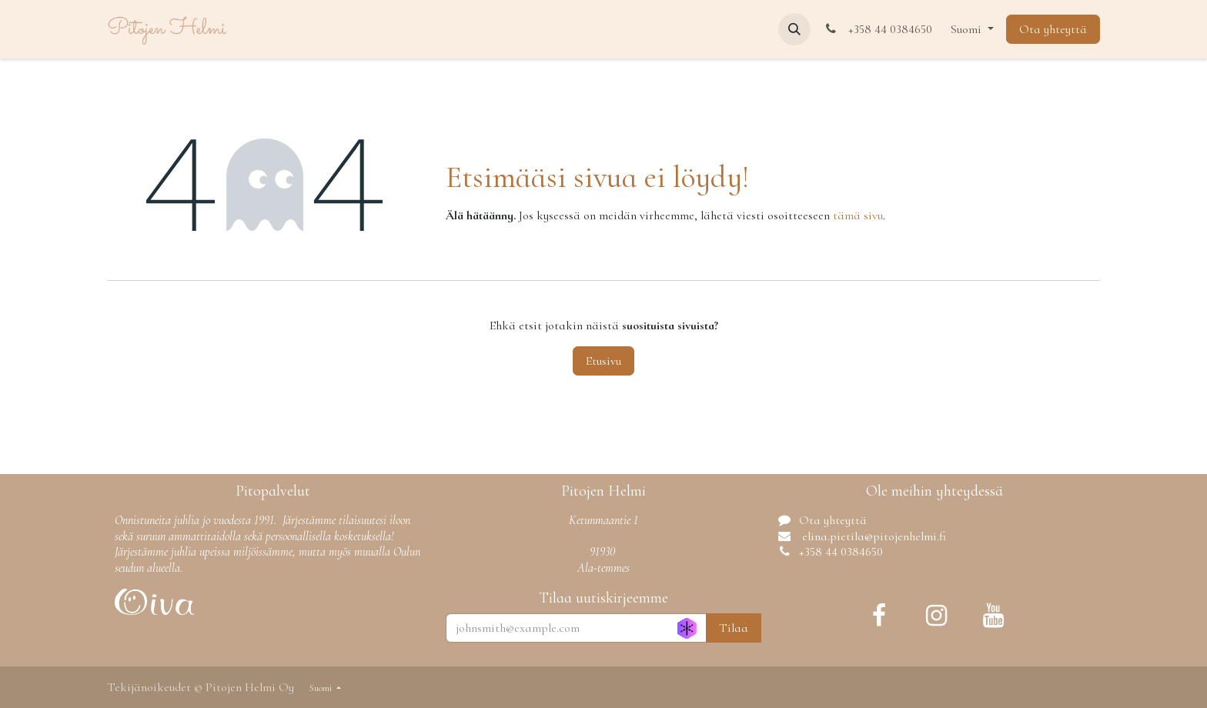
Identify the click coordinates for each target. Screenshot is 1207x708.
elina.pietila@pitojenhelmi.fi (872, 536)
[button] (794, 29)
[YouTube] (993, 615)
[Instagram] (936, 615)
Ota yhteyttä (1053, 29)
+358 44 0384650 (877, 29)
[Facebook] (879, 615)
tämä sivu (858, 215)
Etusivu (603, 361)
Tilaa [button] (733, 628)
